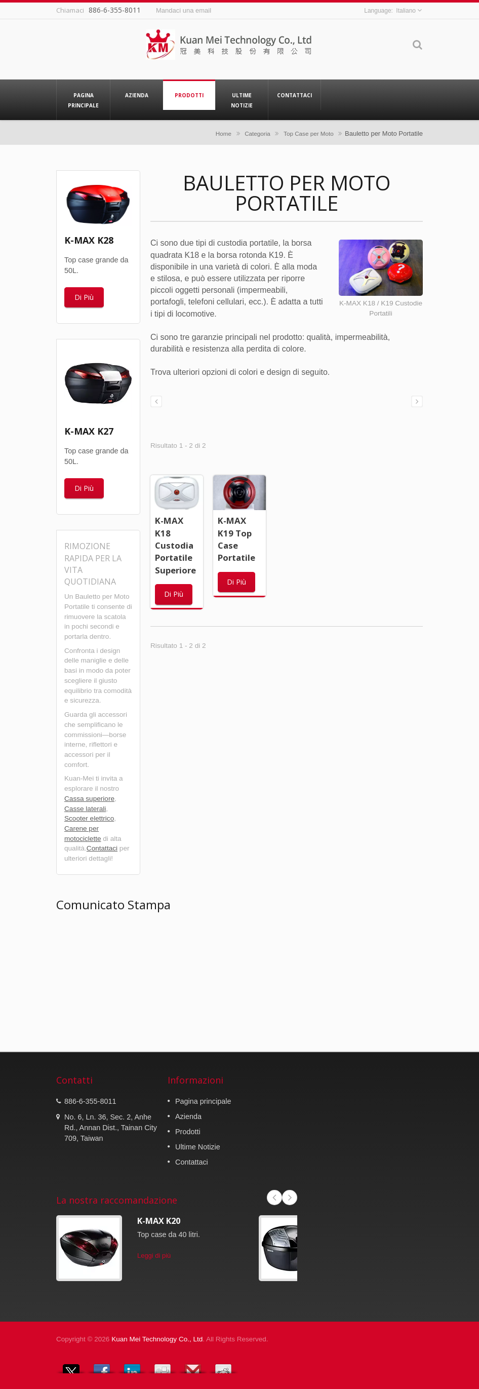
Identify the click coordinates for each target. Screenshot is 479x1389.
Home (223, 133)
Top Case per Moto (309, 133)
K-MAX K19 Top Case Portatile (236, 539)
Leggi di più (154, 1255)
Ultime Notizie (242, 100)
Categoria (257, 133)
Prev (274, 1197)
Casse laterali (85, 809)
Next (289, 1197)
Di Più (84, 297)
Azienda (136, 95)
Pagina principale (83, 100)
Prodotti (189, 95)
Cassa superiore (89, 798)
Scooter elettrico (89, 818)
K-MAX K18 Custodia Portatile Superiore (175, 545)
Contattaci (294, 95)
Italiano (406, 10)
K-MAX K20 (158, 1220)
